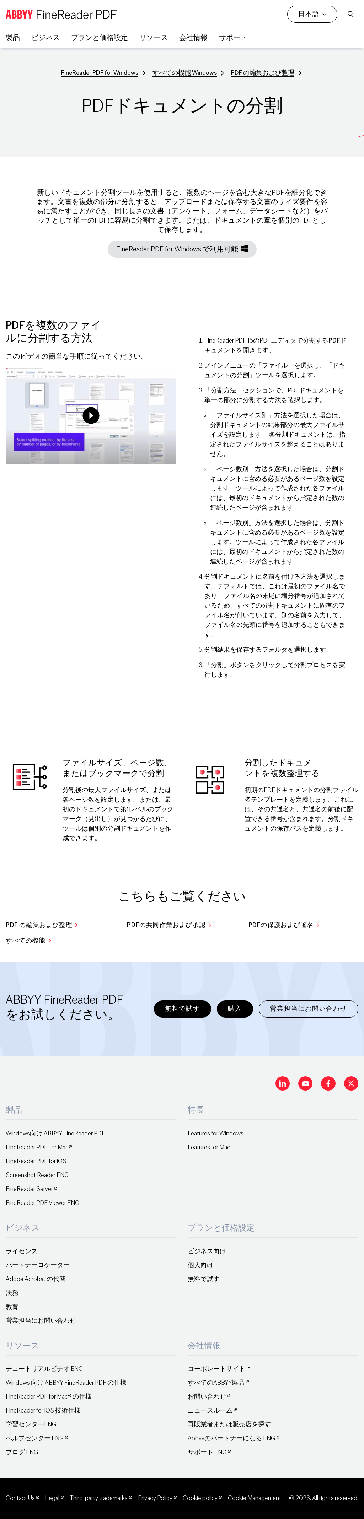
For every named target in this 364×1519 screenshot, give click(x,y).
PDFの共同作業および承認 (169, 925)
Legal (52, 1498)
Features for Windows (215, 1133)
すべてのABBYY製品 (216, 1383)
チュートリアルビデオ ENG (44, 1369)
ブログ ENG (22, 1452)
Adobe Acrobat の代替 (36, 1279)
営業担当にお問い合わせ (308, 1009)
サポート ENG (207, 1452)
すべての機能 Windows (184, 73)
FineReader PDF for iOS (36, 1161)
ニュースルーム (210, 1410)
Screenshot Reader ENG (37, 1175)
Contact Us (20, 1498)
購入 (235, 1009)
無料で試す (182, 1009)
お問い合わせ (207, 1396)
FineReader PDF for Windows (99, 73)
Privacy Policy (155, 1498)
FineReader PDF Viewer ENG (42, 1203)
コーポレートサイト (216, 1369)
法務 (12, 1293)
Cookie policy (200, 1498)
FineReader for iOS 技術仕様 (43, 1410)
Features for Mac (209, 1147)
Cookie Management (254, 1498)
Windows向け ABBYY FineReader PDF (55, 1133)
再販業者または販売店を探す (229, 1424)
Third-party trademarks (99, 1498)
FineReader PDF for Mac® (39, 1147)
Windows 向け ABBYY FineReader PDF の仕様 (66, 1383)
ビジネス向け (207, 1251)
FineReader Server (29, 1189)
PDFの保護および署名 (284, 925)
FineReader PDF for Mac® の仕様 (49, 1396)
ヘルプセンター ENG (35, 1438)
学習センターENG (31, 1424)
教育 (12, 1307)
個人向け (200, 1265)
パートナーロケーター (38, 1265)
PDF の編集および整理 (262, 73)
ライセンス (22, 1251)
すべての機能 (28, 941)
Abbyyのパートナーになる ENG (231, 1438)
